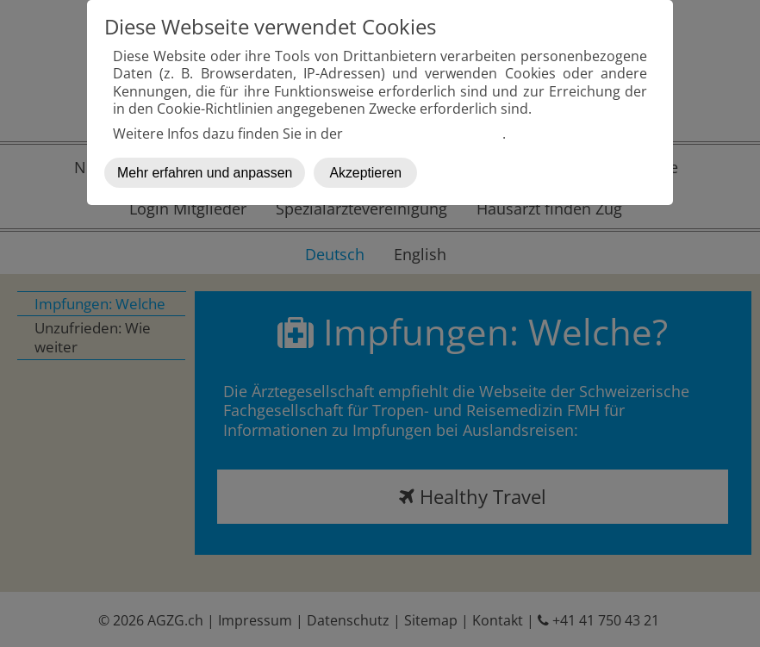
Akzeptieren (365, 172)
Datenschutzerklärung (424, 133)
